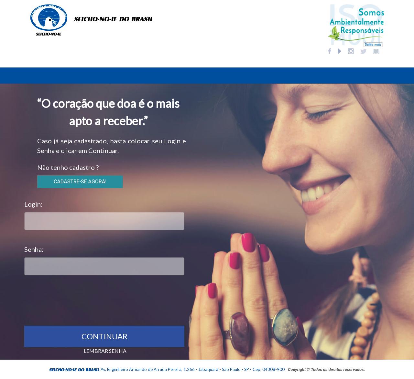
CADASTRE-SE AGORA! (80, 182)
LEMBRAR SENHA (105, 351)
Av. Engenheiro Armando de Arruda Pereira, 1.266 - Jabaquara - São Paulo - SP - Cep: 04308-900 (193, 369)
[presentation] (73, 299)
